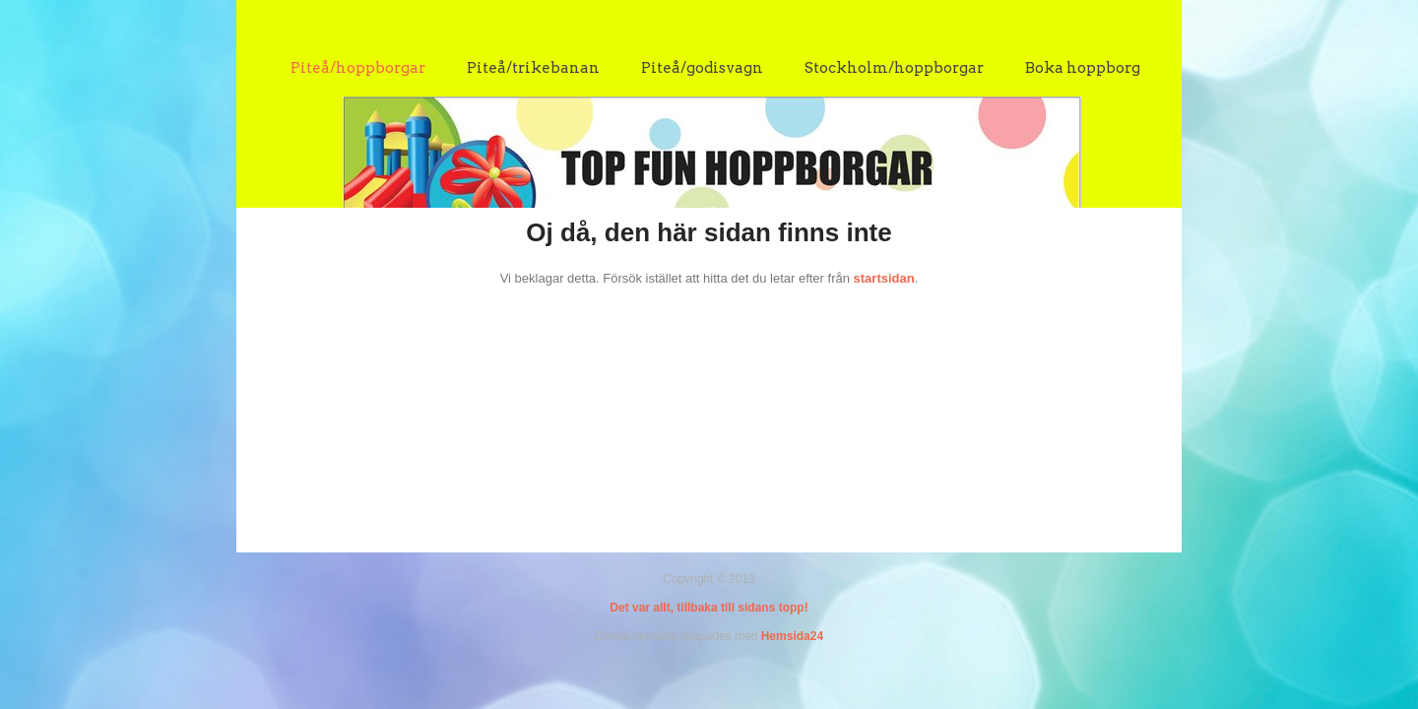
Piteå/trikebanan (533, 68)
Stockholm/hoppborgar (894, 68)
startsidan (884, 278)
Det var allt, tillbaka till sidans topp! (708, 607)
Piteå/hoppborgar (357, 68)
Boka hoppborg (1082, 68)
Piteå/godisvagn (702, 68)
